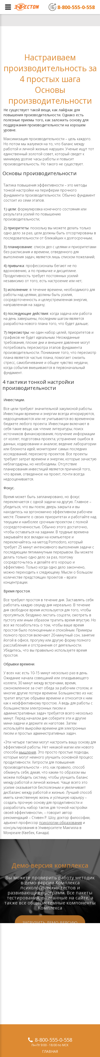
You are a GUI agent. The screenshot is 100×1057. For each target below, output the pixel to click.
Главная (50, 1051)
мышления (27, 752)
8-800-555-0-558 (53, 1039)
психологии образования (60, 822)
